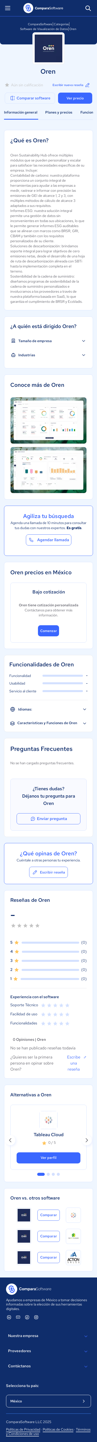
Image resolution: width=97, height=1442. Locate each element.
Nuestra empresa (48, 1336)
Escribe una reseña (77, 1063)
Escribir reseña (48, 872)
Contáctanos (48, 1367)
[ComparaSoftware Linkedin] (9, 1317)
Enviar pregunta (48, 819)
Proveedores (48, 1351)
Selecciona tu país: (22, 1385)
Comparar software (30, 98)
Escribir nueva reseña (71, 85)
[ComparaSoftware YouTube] (18, 1317)
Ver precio (75, 98)
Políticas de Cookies (58, 1429)
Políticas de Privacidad (23, 1429)
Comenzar (48, 631)
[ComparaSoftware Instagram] (36, 1317)
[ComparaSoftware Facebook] (27, 1317)
